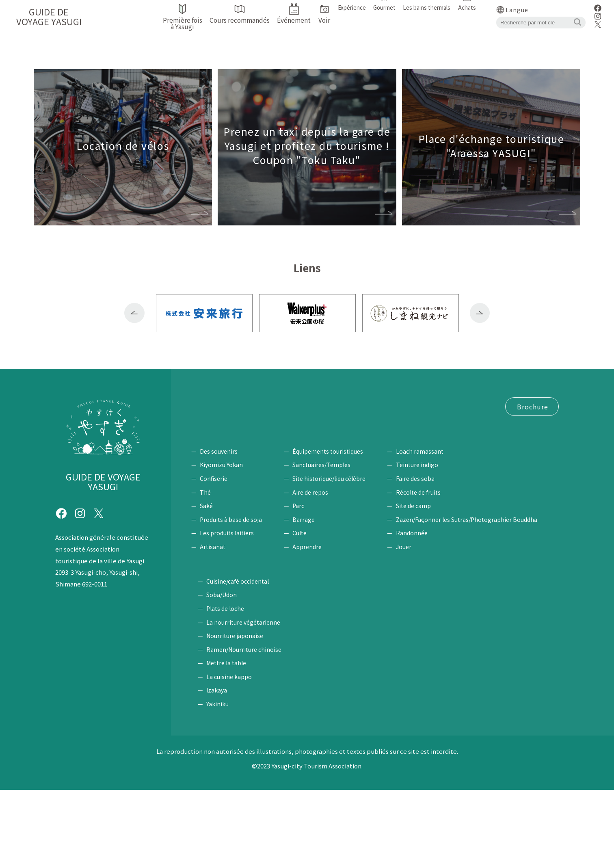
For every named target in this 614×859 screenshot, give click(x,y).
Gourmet (490, 637)
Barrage (314, 587)
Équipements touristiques (338, 519)
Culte (310, 601)
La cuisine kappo (506, 746)
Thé (205, 560)
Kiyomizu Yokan (221, 532)
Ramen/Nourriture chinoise (521, 718)
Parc (309, 573)
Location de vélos (303, 417)
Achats (202, 506)
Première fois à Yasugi (224, 402)
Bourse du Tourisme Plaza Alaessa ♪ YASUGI (258, 447)
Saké (206, 573)
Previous (134, 313)
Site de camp (434, 573)
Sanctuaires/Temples (332, 532)
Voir (300, 506)
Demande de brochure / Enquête (240, 462)
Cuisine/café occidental (515, 650)
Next (480, 313)
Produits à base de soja (231, 587)
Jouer (425, 614)
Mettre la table (503, 732)
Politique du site (217, 478)
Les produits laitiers (227, 601)
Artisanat (212, 614)
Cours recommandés (302, 402)
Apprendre (318, 614)
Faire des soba (436, 546)
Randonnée (433, 601)
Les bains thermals (230, 637)
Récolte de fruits (439, 560)
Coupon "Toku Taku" (223, 432)
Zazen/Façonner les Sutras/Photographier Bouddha (488, 587)
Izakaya (494, 759)
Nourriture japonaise (512, 705)
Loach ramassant (441, 519)
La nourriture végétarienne (521, 691)
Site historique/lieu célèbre (339, 546)
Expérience (427, 506)
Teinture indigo (438, 532)
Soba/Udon (499, 664)
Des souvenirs (219, 519)
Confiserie (213, 546)
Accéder (251, 417)
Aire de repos (321, 560)
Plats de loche (502, 677)
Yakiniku (495, 773)
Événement (208, 417)
